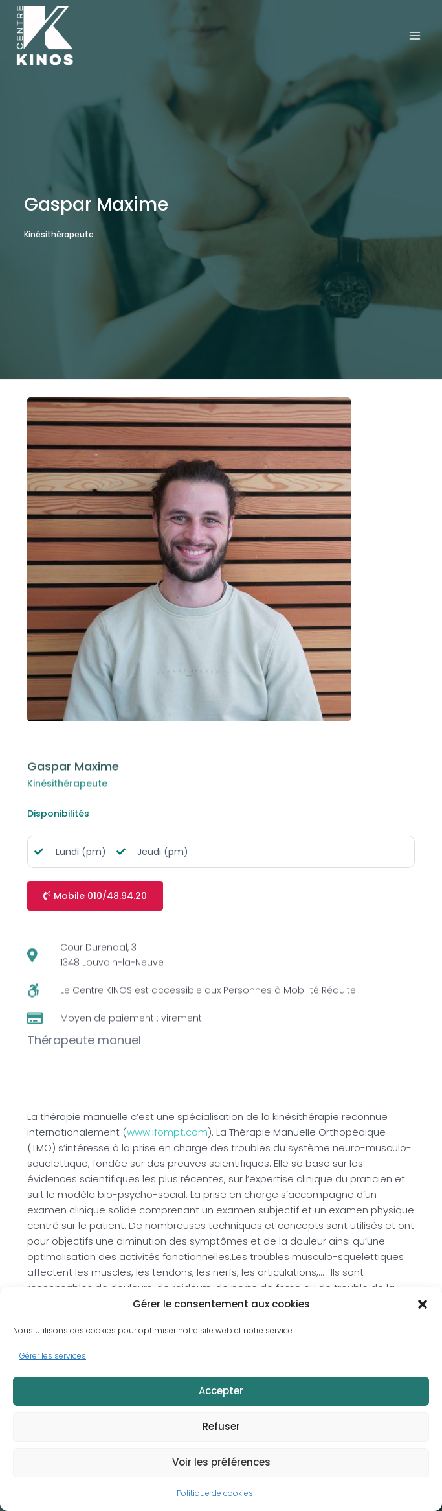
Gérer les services (52, 1355)
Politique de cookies (215, 1493)
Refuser (221, 1426)
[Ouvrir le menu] (414, 35)
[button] (422, 1304)
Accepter (221, 1391)
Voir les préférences (221, 1462)
